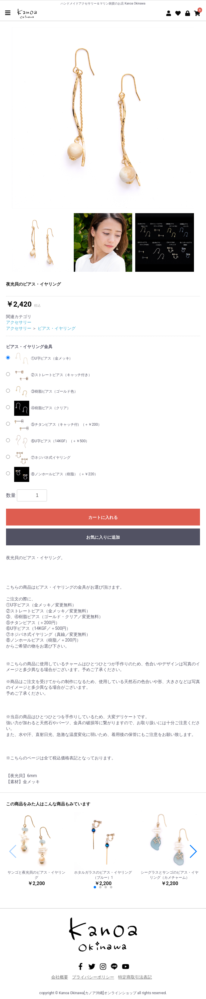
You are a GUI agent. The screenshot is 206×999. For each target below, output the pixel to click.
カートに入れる (103, 517)
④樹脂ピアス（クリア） (42, 408)
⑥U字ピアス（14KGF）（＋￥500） (51, 441)
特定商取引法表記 (135, 977)
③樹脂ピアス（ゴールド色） (45, 391)
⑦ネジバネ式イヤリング (42, 457)
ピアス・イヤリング (57, 328)
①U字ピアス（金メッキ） (43, 358)
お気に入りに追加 (103, 537)
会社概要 (59, 977)
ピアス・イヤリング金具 (29, 346)
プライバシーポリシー (93, 977)
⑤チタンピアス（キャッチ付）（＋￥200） (57, 424)
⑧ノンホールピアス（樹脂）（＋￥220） (56, 474)
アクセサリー (18, 322)
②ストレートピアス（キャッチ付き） (53, 375)
